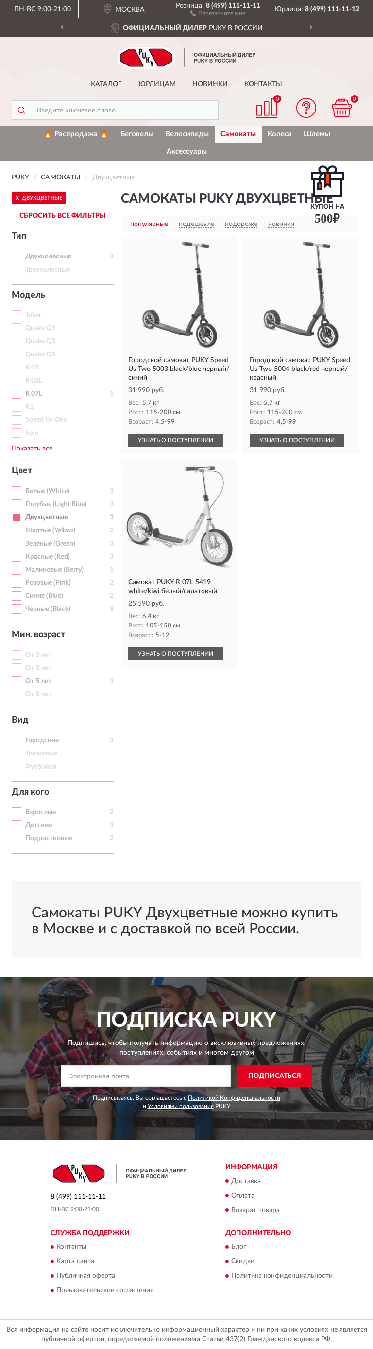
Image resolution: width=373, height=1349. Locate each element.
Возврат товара (255, 1210)
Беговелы (136, 134)
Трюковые (41, 753)
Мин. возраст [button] (38, 634)
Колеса (280, 134)
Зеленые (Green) (50, 543)
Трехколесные (47, 269)
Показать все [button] (32, 448)
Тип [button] (19, 236)
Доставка (246, 1181)
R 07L (33, 393)
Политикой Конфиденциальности (234, 1098)
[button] (217, 13)
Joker (33, 315)
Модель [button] (28, 295)
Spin (32, 433)
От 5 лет (38, 681)
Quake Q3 (40, 341)
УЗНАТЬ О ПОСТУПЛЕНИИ (175, 440)
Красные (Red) (47, 556)
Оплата (242, 1195)
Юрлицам (157, 84)
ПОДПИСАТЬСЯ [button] (274, 1076)
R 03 (32, 367)
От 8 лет (38, 694)
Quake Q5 (40, 354)
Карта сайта (75, 1261)
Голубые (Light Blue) (55, 504)
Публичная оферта (85, 1275)
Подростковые (48, 838)
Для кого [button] (30, 792)
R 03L (33, 380)
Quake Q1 (40, 328)
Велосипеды (187, 134)
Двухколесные (48, 256)
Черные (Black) (47, 609)
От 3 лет (38, 668)
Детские (38, 825)
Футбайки (40, 766)
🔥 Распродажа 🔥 (76, 134)
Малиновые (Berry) (54, 569)
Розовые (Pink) (48, 582)
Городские (42, 740)
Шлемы (317, 134)
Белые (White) (47, 491)
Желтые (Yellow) (50, 530)
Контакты (263, 84)
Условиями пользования (181, 1106)
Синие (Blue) (44, 596)
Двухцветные (46, 517)
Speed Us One (46, 420)
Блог (238, 1246)
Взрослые (40, 812)
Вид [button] (20, 720)
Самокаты (238, 134)
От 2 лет (38, 655)
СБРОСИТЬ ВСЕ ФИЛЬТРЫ (62, 215)
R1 (29, 406)
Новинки (210, 84)
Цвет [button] (22, 470)
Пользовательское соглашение (104, 1290)
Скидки (242, 1261)
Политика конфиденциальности (282, 1275)
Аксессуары (187, 151)
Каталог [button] (106, 84)
